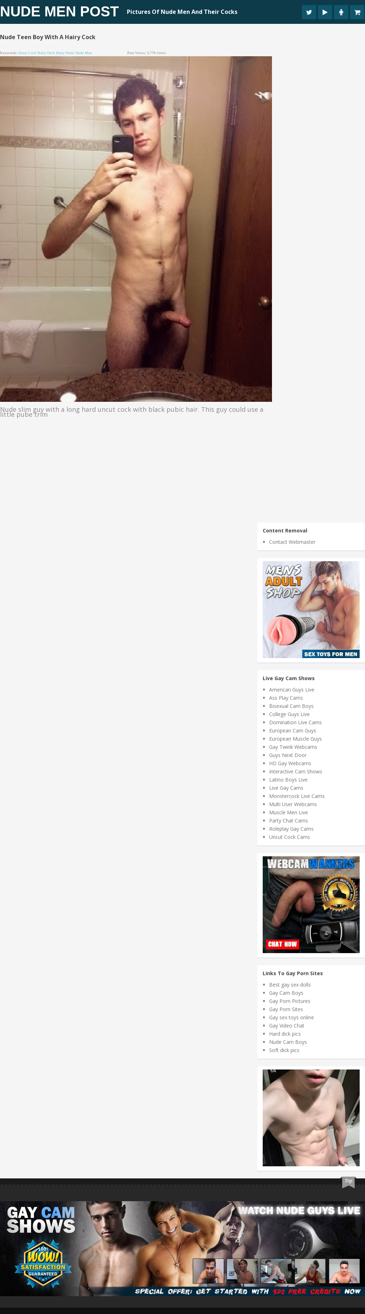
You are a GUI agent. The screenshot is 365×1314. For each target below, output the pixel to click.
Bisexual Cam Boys (291, 706)
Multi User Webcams (293, 804)
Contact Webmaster (292, 541)
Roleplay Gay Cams (291, 828)
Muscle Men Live (288, 812)
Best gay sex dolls (290, 984)
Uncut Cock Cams (289, 837)
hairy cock (27, 53)
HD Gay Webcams (290, 763)
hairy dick (46, 53)
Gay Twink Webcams (293, 746)
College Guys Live (289, 714)
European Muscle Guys (295, 738)
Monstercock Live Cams (297, 796)
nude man (83, 53)
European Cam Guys (292, 730)
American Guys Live (291, 689)
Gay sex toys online (291, 1017)
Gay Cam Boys (286, 992)
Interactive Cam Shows (295, 771)
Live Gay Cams (286, 787)
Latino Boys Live (288, 779)
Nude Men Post (59, 11)
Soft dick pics (284, 1050)
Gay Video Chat (286, 1025)
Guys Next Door (288, 755)
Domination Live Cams (295, 722)
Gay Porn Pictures (289, 1001)
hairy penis (65, 53)
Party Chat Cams (288, 820)
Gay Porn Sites (286, 1009)
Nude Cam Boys (288, 1042)
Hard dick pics (285, 1033)
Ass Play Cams (286, 697)
